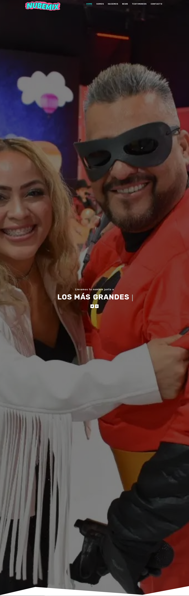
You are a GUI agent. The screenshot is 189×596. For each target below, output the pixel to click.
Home (89, 4)
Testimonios (139, 4)
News (125, 4)
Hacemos (113, 4)
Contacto (156, 4)
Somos (100, 4)
